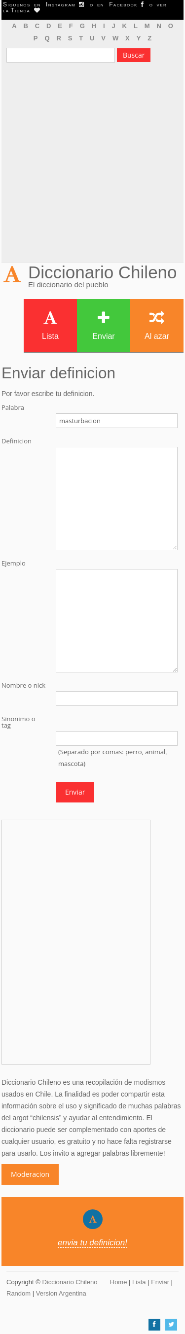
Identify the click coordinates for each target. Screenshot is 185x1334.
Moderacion (30, 1174)
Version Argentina (61, 1293)
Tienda (25, 10)
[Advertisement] (92, 164)
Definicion (16, 441)
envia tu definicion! (92, 1242)
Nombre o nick (23, 685)
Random (18, 1293)
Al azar (157, 325)
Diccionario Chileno (102, 272)
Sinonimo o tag (18, 722)
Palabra (12, 407)
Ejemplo (13, 563)
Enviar (103, 325)
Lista (50, 325)
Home (118, 1282)
